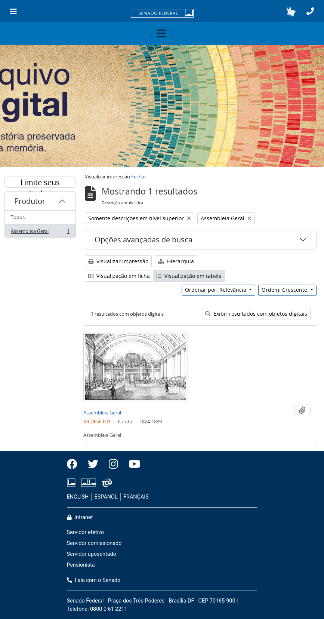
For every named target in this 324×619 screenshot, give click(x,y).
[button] (291, 11)
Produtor (29, 201)
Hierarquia (176, 261)
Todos (18, 217)
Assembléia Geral (102, 412)
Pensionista (81, 565)
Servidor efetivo (85, 532)
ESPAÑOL (106, 497)
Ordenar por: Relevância (216, 289)
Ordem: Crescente (285, 289)
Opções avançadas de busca (143, 240)
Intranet (80, 517)
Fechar (138, 176)
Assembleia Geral (40, 232)
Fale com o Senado (94, 580)
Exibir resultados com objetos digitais (256, 313)
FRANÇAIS (136, 497)
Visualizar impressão (118, 261)
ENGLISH (78, 497)
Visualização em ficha (119, 275)
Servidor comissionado (94, 543)
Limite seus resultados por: (40, 182)
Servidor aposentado (91, 554)
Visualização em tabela (189, 275)
